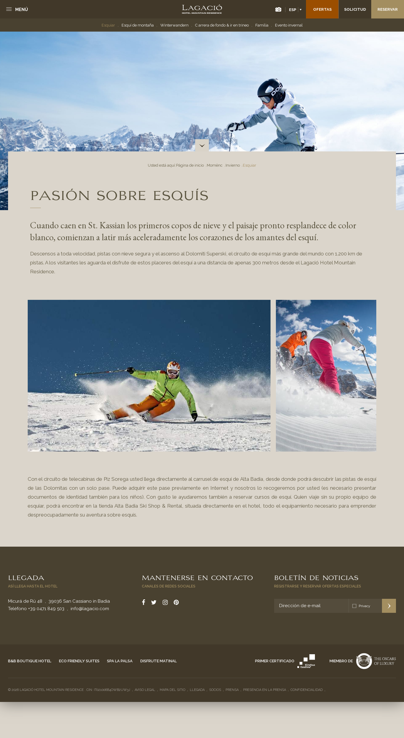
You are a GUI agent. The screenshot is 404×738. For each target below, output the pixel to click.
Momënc (215, 165)
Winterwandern (174, 25)
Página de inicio (190, 165)
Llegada (26, 577)
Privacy (364, 606)
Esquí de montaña (138, 25)
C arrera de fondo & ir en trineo (222, 25)
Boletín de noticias (316, 577)
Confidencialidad (306, 690)
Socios (215, 690)
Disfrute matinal (158, 661)
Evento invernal (289, 25)
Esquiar (108, 25)
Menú (21, 9)
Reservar (387, 9)
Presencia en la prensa (264, 690)
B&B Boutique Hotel (29, 661)
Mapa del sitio (172, 690)
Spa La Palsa (120, 661)
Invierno (233, 165)
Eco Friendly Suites (79, 661)
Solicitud (355, 9)
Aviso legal (145, 690)
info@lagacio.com (90, 608)
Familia (261, 25)
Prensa (232, 690)
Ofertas (322, 9)
